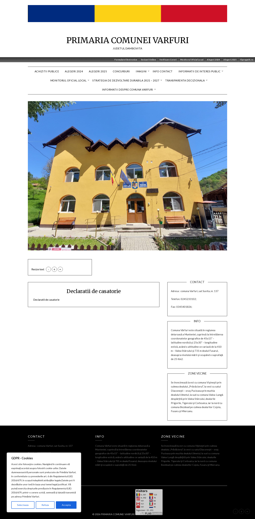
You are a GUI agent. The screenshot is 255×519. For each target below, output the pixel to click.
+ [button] (54, 269)
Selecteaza (23, 504)
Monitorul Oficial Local (191, 59)
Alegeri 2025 (229, 59)
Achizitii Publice (47, 71)
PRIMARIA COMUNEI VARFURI (127, 40)
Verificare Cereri (168, 59)
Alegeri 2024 (213, 59)
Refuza (45, 504)
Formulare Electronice (125, 59)
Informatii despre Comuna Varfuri (127, 89)
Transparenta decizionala (185, 80)
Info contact (163, 71)
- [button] (48, 269)
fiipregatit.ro (246, 59)
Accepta (66, 504)
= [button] (60, 269)
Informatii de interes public (199, 71)
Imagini (141, 71)
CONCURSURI (121, 71)
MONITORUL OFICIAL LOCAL (68, 80)
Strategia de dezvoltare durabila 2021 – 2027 (125, 80)
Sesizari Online (148, 59)
